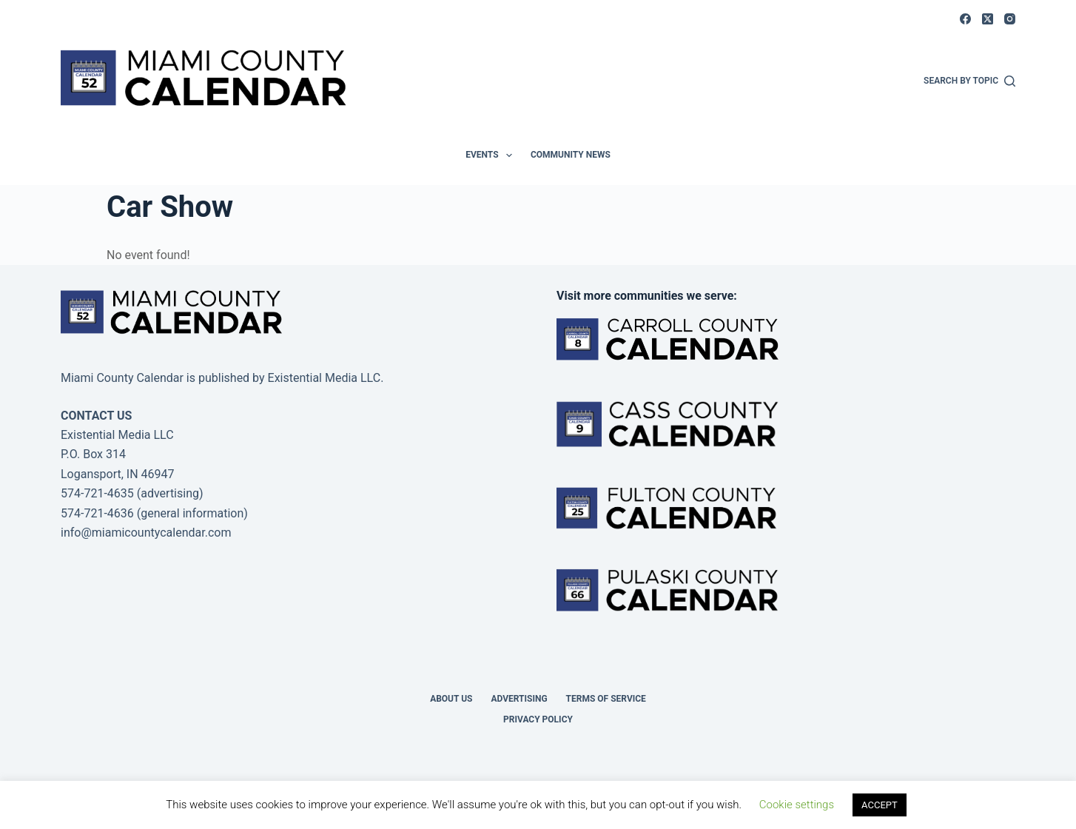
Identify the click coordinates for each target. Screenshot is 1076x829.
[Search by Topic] (969, 81)
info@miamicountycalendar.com (146, 533)
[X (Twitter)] (987, 18)
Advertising (519, 699)
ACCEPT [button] (879, 804)
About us (451, 699)
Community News (571, 155)
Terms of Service (606, 699)
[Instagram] (1009, 18)
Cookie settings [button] (796, 804)
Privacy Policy (538, 719)
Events (491, 155)
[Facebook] (965, 18)
